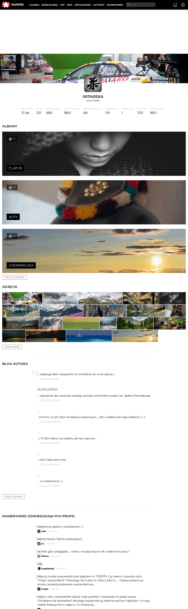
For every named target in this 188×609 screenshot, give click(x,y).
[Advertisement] (94, 31)
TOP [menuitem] (62, 4)
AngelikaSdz (47, 511)
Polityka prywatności (32, 602)
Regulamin (10, 602)
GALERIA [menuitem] (34, 4)
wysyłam (142, 563)
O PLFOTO (10, 597)
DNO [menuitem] (69, 4)
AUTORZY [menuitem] (99, 4)
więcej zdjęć (12, 289)
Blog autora (15, 306)
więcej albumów (15, 180)
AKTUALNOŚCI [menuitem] (83, 4)
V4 (42, 486)
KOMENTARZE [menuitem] (115, 4)
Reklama (55, 597)
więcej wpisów (13, 438)
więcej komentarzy (16, 577)
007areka (93, 96)
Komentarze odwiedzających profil (38, 458)
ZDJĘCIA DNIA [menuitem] (49, 4)
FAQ (42, 597)
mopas (44, 531)
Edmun (45, 498)
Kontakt (69, 597)
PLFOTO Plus (28, 597)
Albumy (9, 126)
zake (43, 473)
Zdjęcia (9, 189)
